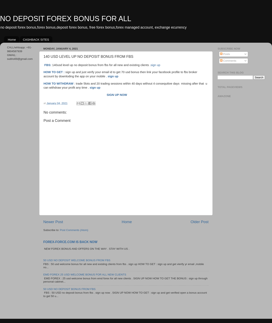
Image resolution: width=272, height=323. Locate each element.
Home (12, 39)
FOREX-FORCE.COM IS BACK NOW (70, 242)
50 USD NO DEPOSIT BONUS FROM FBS (69, 289)
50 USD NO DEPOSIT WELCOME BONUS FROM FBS (76, 260)
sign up (155, 65)
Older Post (200, 222)
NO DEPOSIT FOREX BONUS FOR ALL (65, 18)
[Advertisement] (20, 127)
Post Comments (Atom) (74, 230)
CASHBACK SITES (36, 39)
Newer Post (53, 222)
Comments (228, 60)
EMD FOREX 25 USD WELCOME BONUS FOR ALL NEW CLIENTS (84, 274)
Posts (225, 54)
